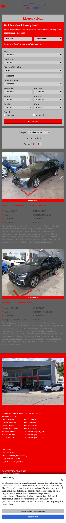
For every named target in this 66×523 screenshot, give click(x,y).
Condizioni (9, 59)
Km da (7, 104)
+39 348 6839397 (31, 419)
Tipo (6, 51)
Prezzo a (38, 88)
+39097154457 (30, 428)
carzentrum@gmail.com (34, 434)
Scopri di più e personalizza (33, 511)
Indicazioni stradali (10, 440)
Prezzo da (8, 88)
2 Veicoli (33, 121)
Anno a (37, 96)
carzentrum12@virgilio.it (34, 431)
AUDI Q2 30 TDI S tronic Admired (17, 303)
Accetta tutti (33, 517)
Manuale (10, 115)
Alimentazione (11, 80)
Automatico (40, 115)
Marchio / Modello (12, 67)
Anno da (8, 96)
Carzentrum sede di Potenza (16, 410)
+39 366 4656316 (30, 425)
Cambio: (7, 112)
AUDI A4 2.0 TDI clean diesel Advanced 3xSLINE (24, 206)
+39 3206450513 (31, 422)
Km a (36, 104)
